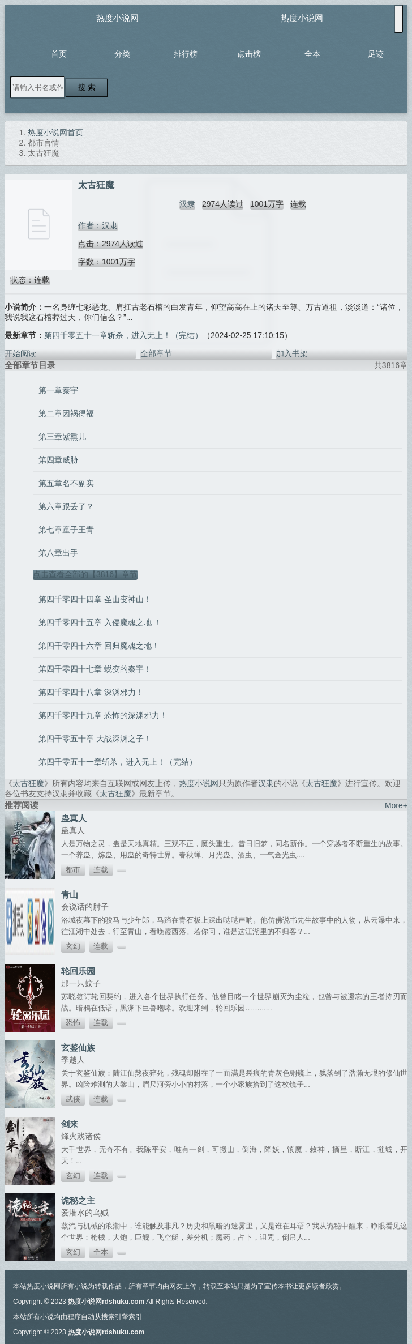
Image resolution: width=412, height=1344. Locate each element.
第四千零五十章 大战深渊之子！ (95, 738)
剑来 (69, 1124)
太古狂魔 (28, 783)
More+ (396, 805)
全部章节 (156, 353)
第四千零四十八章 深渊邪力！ (91, 692)
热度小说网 (117, 18)
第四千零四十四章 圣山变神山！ (95, 599)
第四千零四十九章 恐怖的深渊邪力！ (103, 715)
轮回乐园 (78, 971)
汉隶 (187, 203)
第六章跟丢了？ (66, 506)
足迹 (376, 53)
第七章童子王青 (66, 529)
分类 (122, 53)
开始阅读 (20, 353)
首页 (59, 53)
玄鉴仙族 (78, 1047)
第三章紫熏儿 (62, 436)
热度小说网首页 (55, 132)
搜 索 (87, 87)
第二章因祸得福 (66, 413)
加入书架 (292, 353)
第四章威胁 (58, 459)
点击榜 (249, 53)
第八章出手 (58, 552)
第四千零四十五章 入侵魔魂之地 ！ (100, 622)
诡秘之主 (78, 1200)
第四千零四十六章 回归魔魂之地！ (99, 645)
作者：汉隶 (98, 225)
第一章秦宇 (58, 390)
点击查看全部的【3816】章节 (85, 574)
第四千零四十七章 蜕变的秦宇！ (95, 668)
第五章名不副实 (66, 483)
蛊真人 (74, 818)
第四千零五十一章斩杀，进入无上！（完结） (123, 335)
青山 (69, 894)
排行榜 (186, 53)
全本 (312, 53)
